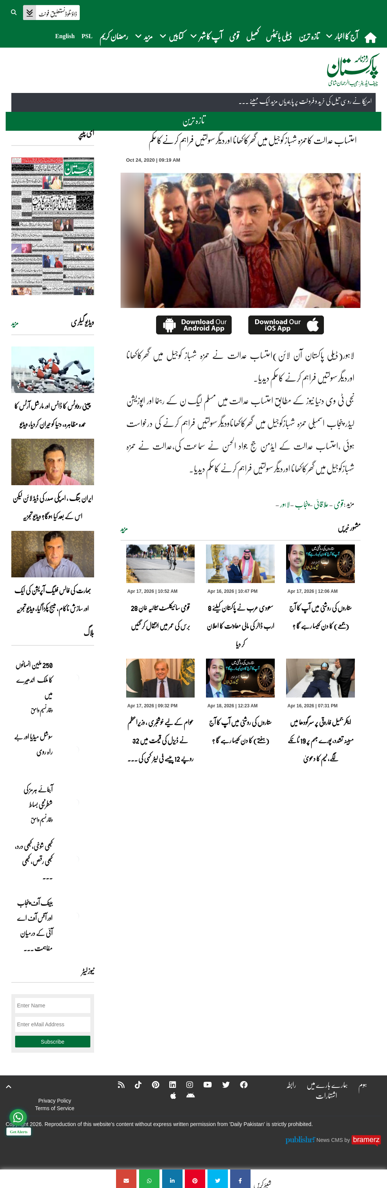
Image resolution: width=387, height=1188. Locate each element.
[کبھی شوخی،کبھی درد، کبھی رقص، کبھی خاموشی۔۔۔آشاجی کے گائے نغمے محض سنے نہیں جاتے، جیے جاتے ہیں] (75, 859)
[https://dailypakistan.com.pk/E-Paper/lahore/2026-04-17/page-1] (52, 226)
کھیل (252, 36)
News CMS (330, 1140)
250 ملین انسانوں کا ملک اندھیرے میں (34, 679)
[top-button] (9, 1086)
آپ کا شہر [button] (206, 36)
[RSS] (116, 1084)
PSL (87, 36)
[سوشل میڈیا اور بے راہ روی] (75, 749)
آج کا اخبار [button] (342, 36)
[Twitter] (221, 1084)
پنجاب (302, 504)
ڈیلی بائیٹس (279, 36)
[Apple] (168, 1095)
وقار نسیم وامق (42, 710)
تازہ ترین (309, 36)
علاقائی (321, 504)
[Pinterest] (150, 1084)
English (65, 36)
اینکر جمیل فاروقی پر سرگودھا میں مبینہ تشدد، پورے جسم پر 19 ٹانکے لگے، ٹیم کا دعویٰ (321, 740)
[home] (371, 37)
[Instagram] (184, 1084)
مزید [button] (144, 36)
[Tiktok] (133, 1084)
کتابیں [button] (171, 36)
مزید (124, 529)
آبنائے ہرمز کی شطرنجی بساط (38, 797)
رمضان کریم (113, 36)
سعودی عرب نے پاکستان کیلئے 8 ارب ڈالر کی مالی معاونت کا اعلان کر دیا (240, 625)
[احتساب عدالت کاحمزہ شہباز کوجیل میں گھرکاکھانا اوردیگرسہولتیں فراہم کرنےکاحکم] (240, 1178)
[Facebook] (239, 1084)
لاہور (285, 504)
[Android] (185, 1095)
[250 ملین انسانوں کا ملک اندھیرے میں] (75, 678)
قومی (234, 36)
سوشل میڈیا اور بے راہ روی (33, 744)
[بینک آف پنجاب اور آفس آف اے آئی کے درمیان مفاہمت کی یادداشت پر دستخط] (75, 916)
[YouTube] (203, 1084)
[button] (14, 11)
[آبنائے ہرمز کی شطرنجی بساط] (75, 802)
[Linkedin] (167, 1084)
